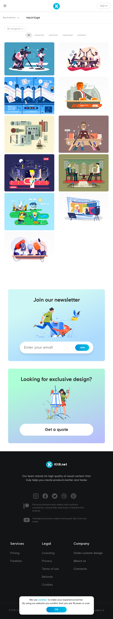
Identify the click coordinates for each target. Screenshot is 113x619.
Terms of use (50, 569)
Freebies (16, 561)
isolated (81, 35)
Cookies (47, 584)
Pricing (14, 553)
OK (56, 609)
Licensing (48, 553)
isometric (53, 35)
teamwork (68, 35)
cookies (42, 600)
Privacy (47, 561)
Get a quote (56, 430)
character (39, 35)
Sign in (103, 6)
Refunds (47, 576)
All (29, 35)
